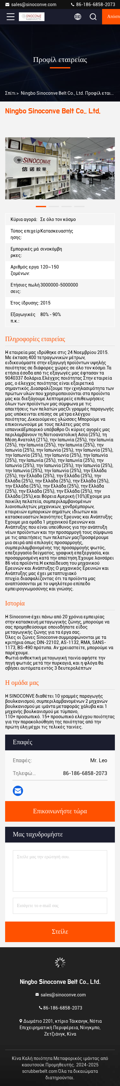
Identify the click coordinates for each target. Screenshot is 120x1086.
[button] (41, 206)
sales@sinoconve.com (30, 4)
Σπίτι (10, 93)
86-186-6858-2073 (92, 4)
